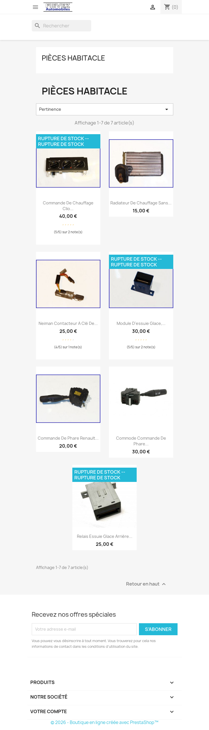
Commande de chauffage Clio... (68, 205)
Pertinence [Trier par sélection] (104, 109)
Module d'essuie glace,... (141, 323)
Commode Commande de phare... (141, 441)
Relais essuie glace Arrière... (104, 536)
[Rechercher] (61, 25)
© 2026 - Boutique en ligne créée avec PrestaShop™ (104, 722)
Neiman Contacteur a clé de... (68, 323)
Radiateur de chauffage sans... (141, 203)
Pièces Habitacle (73, 58)
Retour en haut (146, 584)
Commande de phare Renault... (68, 438)
